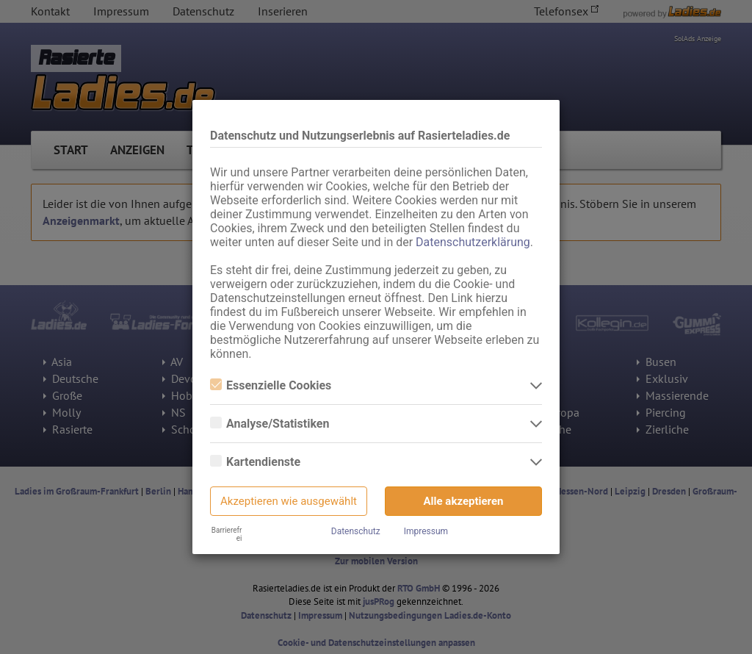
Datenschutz (355, 531)
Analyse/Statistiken (269, 424)
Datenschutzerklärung (473, 242)
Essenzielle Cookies (270, 385)
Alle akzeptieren (464, 501)
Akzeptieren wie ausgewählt (288, 501)
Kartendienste (255, 462)
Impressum (426, 531)
